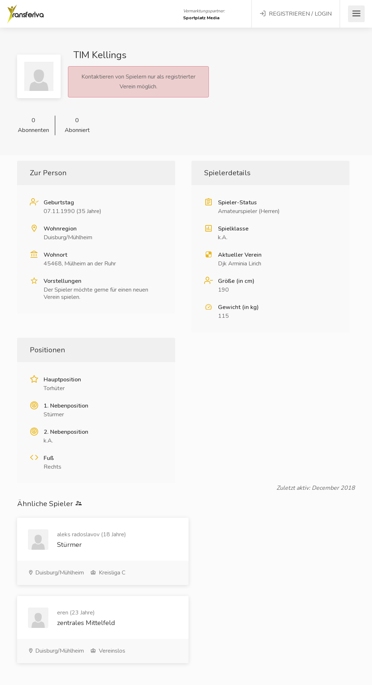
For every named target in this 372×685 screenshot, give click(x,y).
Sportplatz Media (201, 18)
